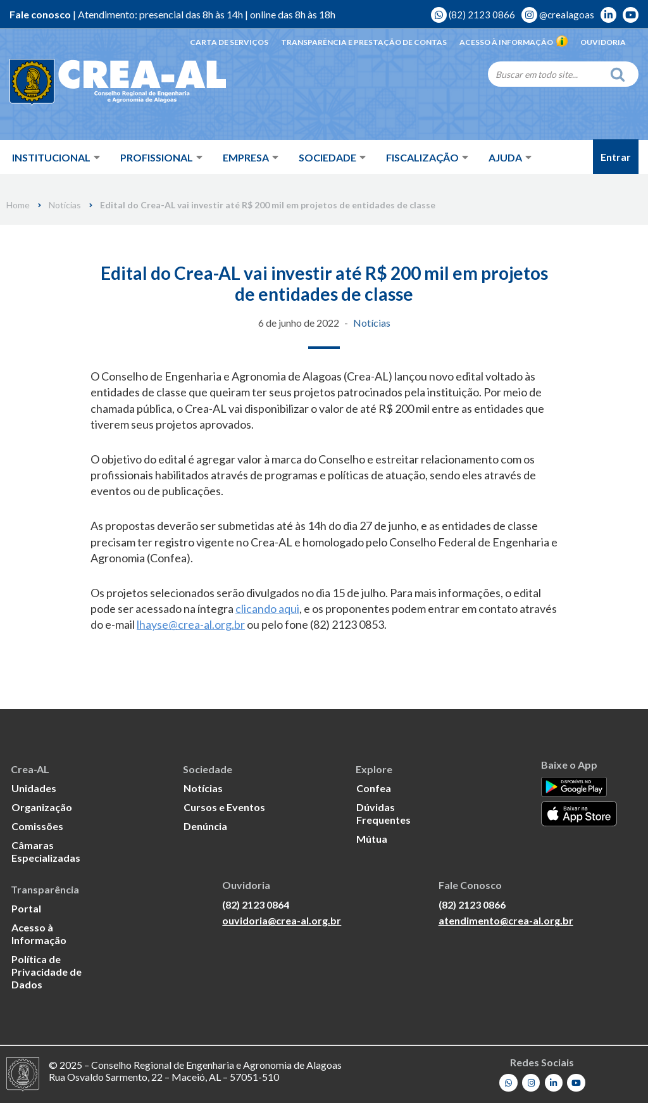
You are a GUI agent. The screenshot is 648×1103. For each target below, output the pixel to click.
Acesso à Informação (513, 42)
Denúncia (205, 826)
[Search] (545, 74)
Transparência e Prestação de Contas (364, 42)
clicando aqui (267, 608)
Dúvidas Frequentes (383, 813)
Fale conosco (40, 14)
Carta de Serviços (229, 42)
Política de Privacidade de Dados (46, 971)
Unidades (33, 788)
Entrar (616, 157)
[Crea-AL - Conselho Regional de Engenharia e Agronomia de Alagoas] (99, 82)
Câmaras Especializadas (45, 851)
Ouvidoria (603, 42)
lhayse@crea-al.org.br (191, 624)
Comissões (37, 826)
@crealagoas (557, 14)
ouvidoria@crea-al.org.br (281, 920)
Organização (41, 807)
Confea (373, 788)
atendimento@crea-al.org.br (506, 920)
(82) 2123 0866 (473, 14)
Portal (26, 908)
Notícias (65, 205)
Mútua (371, 839)
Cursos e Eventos (224, 807)
